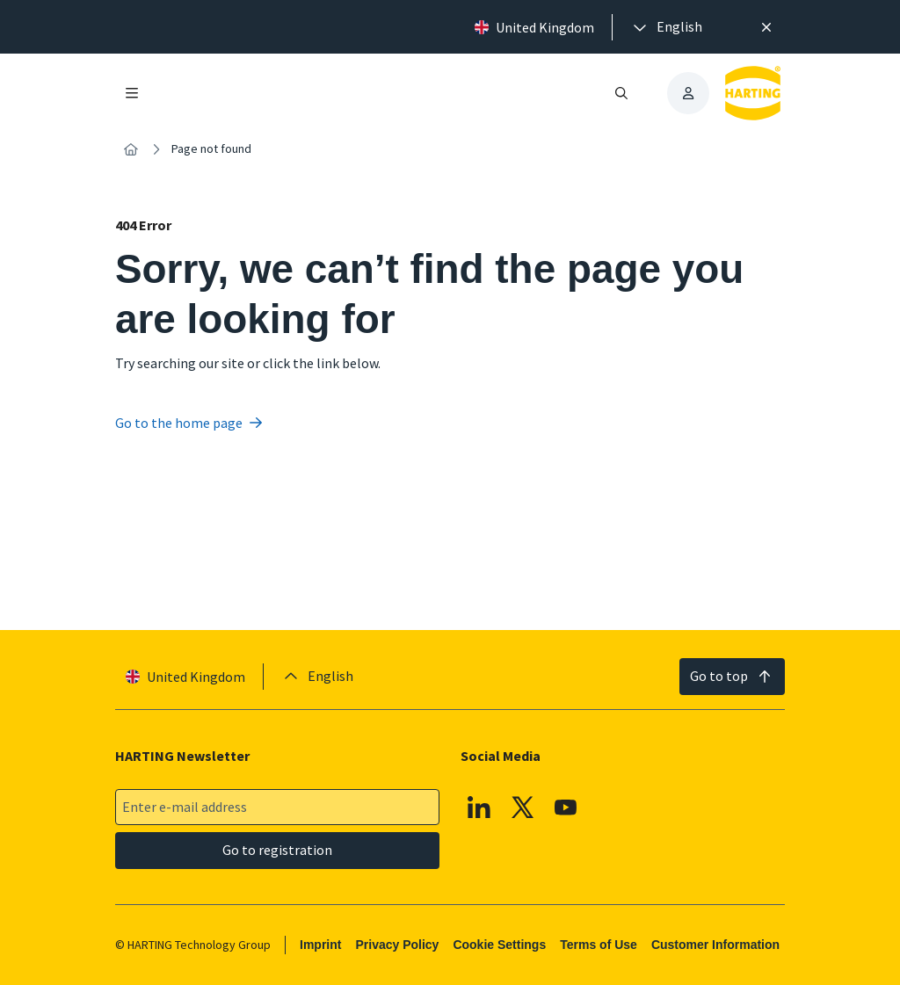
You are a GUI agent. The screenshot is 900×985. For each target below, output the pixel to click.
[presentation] (666, 27)
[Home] (131, 149)
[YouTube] (566, 807)
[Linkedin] (479, 807)
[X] (522, 807)
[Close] (766, 27)
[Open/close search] (621, 93)
